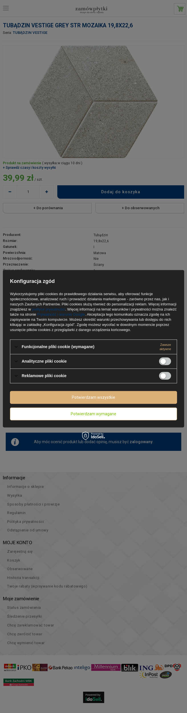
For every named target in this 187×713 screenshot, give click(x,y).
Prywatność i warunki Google (61, 314)
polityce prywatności (48, 309)
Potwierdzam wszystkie (93, 397)
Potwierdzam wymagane (93, 414)
